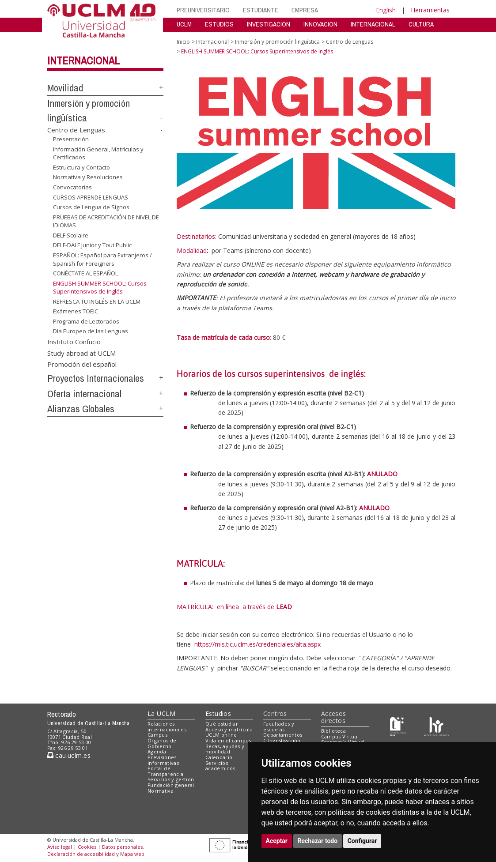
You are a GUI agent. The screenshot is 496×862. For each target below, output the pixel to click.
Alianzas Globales (80, 408)
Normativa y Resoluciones (88, 177)
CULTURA (421, 24)
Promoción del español (82, 364)
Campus (157, 734)
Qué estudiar (221, 723)
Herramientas (430, 10)
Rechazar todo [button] (318, 840)
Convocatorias (72, 187)
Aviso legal (59, 846)
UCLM (184, 24)
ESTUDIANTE (260, 10)
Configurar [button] (362, 840)
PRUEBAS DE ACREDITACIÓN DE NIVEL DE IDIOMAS (106, 221)
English (386, 10)
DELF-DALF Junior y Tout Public (92, 245)
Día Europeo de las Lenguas (90, 331)
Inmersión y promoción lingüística (277, 41)
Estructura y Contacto (81, 167)
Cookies (87, 846)
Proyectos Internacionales (95, 378)
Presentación (71, 139)
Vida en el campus (228, 740)
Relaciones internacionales (167, 726)
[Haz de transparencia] (398, 725)
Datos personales (122, 846)
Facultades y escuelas (278, 726)
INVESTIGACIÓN (268, 24)
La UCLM (161, 713)
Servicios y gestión (171, 779)
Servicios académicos (220, 766)
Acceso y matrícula (229, 729)
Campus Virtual (340, 736)
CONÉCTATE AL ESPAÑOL (85, 273)
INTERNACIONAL (373, 24)
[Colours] (436, 725)
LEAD (284, 606)
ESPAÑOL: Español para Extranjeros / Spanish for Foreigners (102, 259)
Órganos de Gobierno (162, 743)
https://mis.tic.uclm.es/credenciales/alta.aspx (257, 644)
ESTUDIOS (219, 24)
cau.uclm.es (69, 755)
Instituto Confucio (74, 341)
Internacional (83, 60)
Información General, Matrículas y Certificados (98, 153)
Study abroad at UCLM (81, 352)
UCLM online (221, 734)
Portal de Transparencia (165, 771)
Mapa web (132, 854)
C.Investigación (282, 740)
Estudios (218, 713)
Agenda (157, 751)
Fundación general (171, 785)
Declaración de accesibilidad (81, 854)
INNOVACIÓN (320, 24)
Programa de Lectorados (86, 321)
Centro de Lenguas (76, 129)
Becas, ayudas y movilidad (224, 749)
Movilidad (65, 87)
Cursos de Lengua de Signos (91, 207)
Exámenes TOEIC (75, 311)
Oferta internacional (84, 393)
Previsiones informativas (163, 760)
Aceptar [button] (277, 840)
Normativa (161, 790)
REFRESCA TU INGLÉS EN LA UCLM (96, 301)
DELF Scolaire (70, 235)
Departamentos (282, 734)
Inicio (183, 41)
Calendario (218, 757)
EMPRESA (305, 10)
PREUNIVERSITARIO (203, 10)
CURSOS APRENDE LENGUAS (90, 197)
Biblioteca (333, 730)
